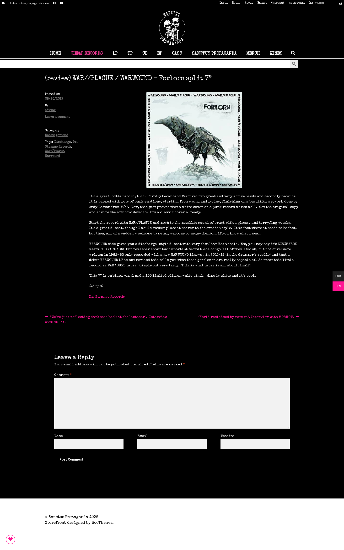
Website (227, 436)
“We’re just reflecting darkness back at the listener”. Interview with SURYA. (106, 319)
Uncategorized (56, 135)
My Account (297, 3)
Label (224, 3)
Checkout (277, 3)
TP (130, 54)
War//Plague (54, 151)
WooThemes (102, 523)
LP (115, 54)
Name (58, 436)
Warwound (52, 156)
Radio (236, 3)
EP (159, 54)
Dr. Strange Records (107, 297)
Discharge (62, 142)
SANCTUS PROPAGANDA (214, 54)
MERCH (253, 54)
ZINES (275, 54)
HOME (55, 54)
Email (142, 436)
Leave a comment (57, 117)
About (249, 3)
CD (144, 54)
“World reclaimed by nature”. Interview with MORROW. (246, 317)
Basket (262, 3)
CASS (177, 54)
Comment (63, 375)
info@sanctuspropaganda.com (24, 3)
